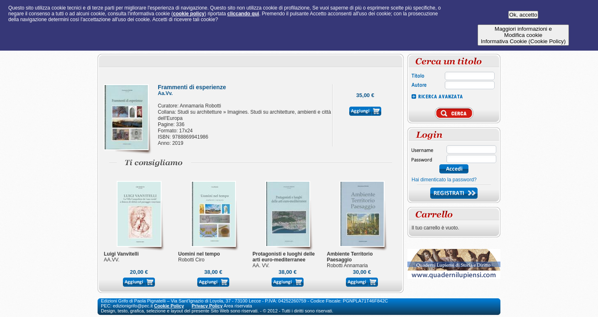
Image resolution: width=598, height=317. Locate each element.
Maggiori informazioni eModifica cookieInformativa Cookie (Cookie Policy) (523, 35)
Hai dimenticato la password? (444, 180)
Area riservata (238, 305)
